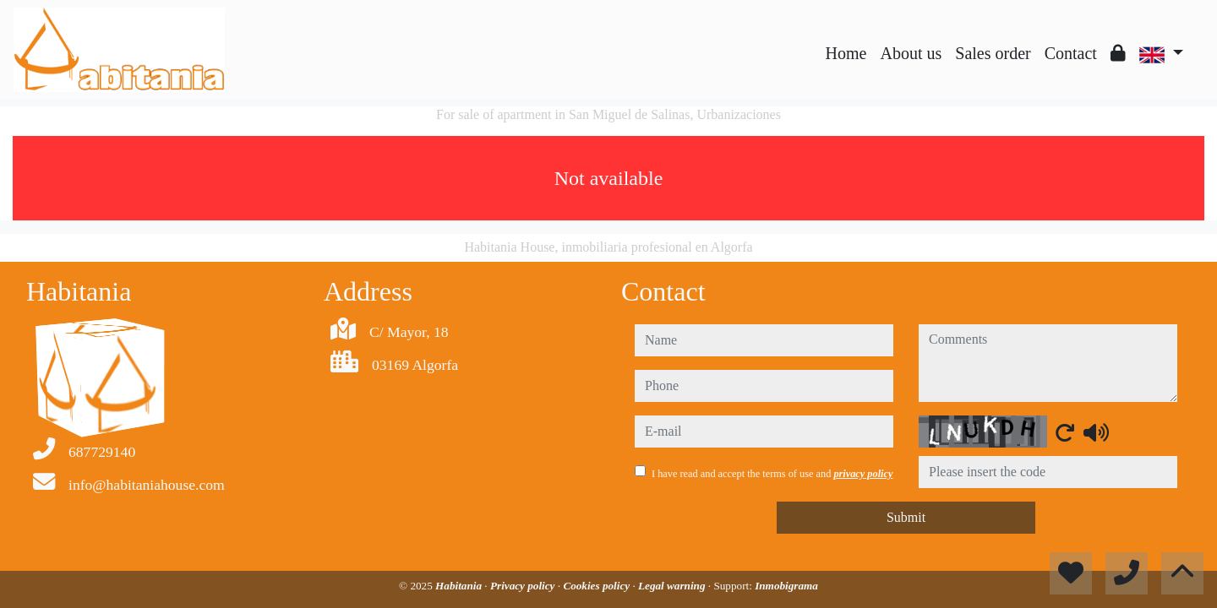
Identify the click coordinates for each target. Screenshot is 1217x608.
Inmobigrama (786, 585)
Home (846, 53)
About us (910, 53)
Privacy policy (524, 585)
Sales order (992, 53)
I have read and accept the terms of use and (772, 474)
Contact (1071, 53)
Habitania (459, 585)
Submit (906, 517)
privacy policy (862, 474)
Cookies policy (597, 585)
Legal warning (673, 585)
